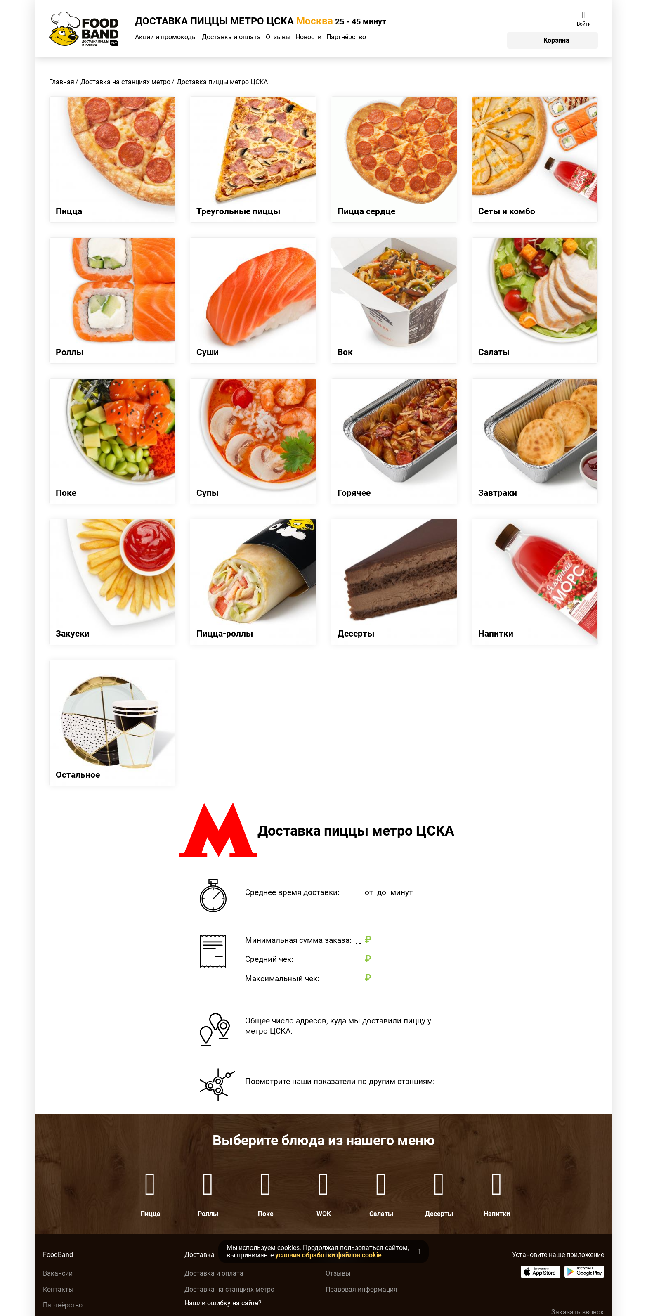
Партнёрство (346, 37)
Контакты (58, 1289)
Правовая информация (361, 1289)
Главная (61, 82)
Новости (308, 37)
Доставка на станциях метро (125, 82)
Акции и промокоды (166, 37)
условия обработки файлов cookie (328, 1255)
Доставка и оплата (231, 37)
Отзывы (278, 37)
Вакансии (58, 1273)
